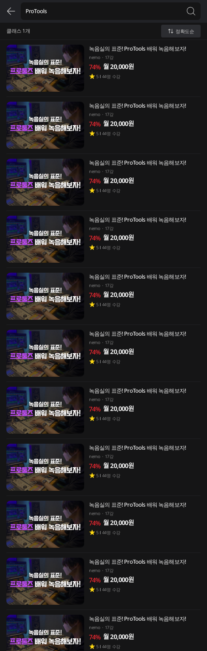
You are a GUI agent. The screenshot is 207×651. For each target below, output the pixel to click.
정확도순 (181, 31)
